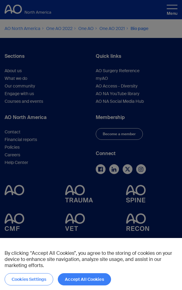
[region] (91, 264)
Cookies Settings (29, 279)
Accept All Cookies (84, 279)
